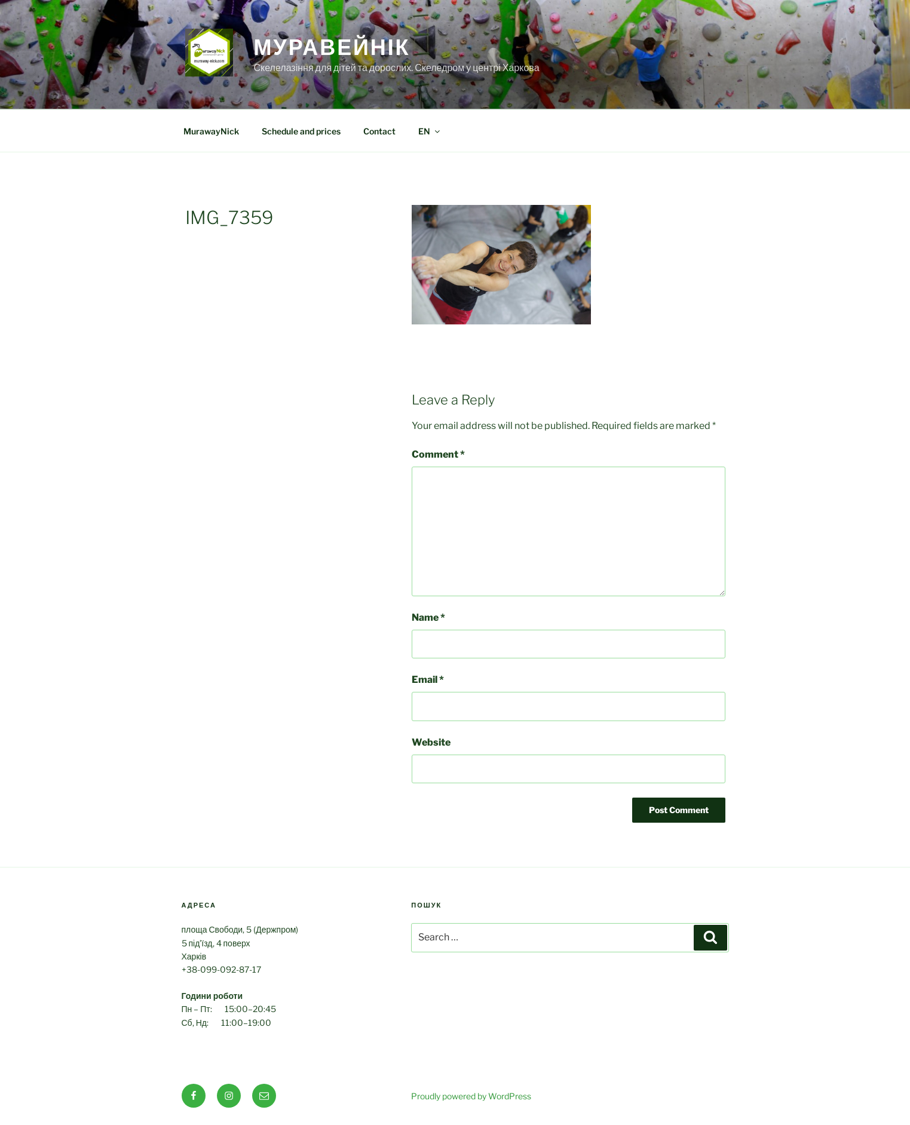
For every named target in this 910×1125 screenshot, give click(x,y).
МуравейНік (332, 47)
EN (430, 131)
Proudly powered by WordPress (471, 1096)
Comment (438, 454)
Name (428, 617)
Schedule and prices (301, 131)
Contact (379, 131)
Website (431, 742)
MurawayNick (211, 131)
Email (428, 679)
